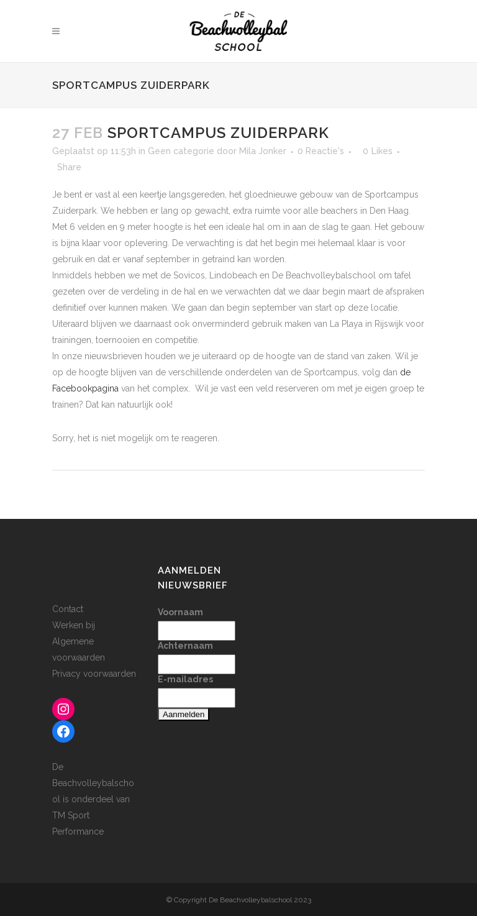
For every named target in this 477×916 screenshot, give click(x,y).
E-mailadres (185, 679)
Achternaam (185, 646)
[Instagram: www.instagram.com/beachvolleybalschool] (63, 709)
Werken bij (73, 625)
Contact (67, 609)
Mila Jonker (262, 151)
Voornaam (180, 612)
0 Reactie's (321, 151)
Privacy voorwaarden (94, 674)
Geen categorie (181, 151)
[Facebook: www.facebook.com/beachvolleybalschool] (63, 731)
